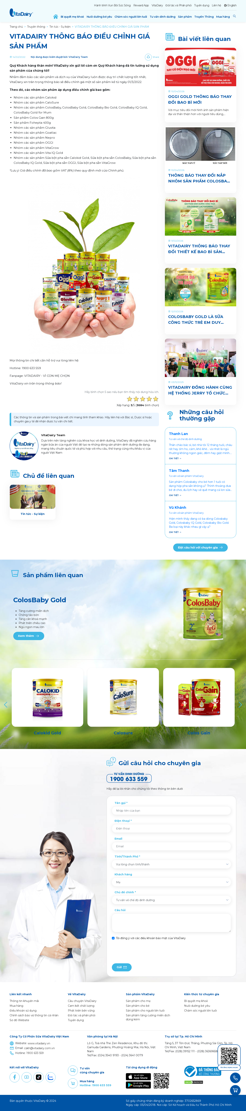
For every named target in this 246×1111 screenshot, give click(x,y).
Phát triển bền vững (81, 1010)
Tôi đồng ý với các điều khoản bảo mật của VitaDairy (151, 938)
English (232, 5)
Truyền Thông (204, 16)
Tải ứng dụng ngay (229, 1067)
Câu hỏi (120, 910)
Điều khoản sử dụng (23, 1010)
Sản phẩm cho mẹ (138, 1001)
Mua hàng (223, 16)
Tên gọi (120, 803)
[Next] (240, 704)
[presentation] (141, 951)
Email (118, 838)
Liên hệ (216, 5)
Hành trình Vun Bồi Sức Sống (112, 5)
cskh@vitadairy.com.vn (39, 1048)
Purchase (73, 1083)
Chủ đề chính (124, 892)
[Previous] (6, 704)
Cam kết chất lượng (81, 1005)
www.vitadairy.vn (39, 1043)
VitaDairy (157, 5)
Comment (73, 1070)
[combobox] (171, 864)
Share (156, 57)
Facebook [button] (14, 1077)
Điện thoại (122, 821)
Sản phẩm (185, 16)
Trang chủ (16, 26)
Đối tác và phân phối (81, 1015)
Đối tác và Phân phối (178, 5)
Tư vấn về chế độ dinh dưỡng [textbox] (135, 900)
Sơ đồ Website (19, 1020)
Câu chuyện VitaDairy (82, 1001)
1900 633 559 (35, 1053)
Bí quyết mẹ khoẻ (72, 16)
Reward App (141, 5)
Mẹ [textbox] (118, 882)
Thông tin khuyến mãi (24, 1001)
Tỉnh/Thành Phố (126, 856)
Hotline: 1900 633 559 (95, 1085)
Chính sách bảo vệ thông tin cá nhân (34, 1015)
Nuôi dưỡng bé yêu (99, 16)
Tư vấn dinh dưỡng (162, 16)
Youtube (26, 1077)
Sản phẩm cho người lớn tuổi (145, 1010)
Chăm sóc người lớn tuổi (131, 16)
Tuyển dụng (201, 5)
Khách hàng (123, 874)
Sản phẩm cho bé (138, 1005)
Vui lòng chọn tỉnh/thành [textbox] (133, 864)
